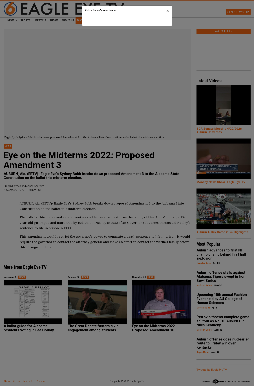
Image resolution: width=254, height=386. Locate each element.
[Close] (167, 11)
